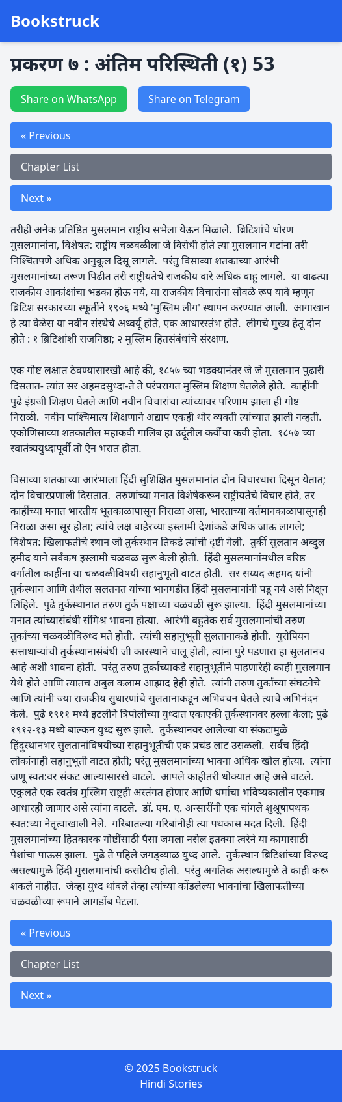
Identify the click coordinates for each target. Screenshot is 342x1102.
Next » (36, 198)
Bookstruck (54, 20)
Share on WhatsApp (69, 99)
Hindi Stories (171, 1084)
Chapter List (50, 167)
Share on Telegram (194, 99)
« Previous (45, 135)
